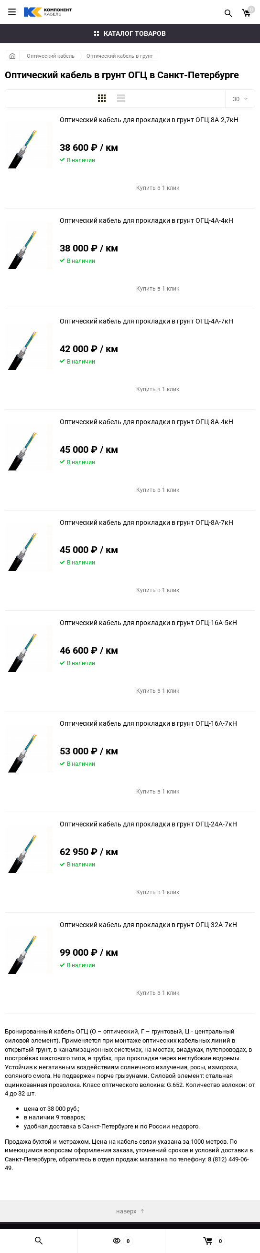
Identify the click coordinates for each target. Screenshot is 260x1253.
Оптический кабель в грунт (120, 55)
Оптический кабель (51, 55)
